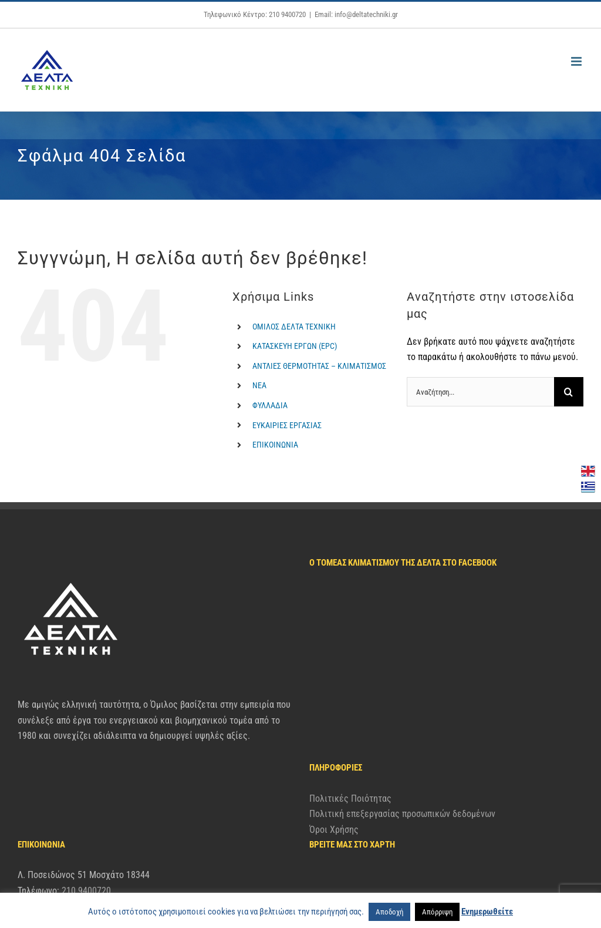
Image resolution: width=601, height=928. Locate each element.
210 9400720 (86, 819)
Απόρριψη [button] (437, 911)
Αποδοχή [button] (389, 911)
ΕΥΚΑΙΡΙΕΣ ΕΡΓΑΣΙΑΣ (287, 425)
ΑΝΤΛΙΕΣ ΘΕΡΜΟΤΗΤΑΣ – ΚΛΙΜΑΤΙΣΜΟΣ (319, 366)
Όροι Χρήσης (334, 699)
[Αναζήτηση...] (480, 391)
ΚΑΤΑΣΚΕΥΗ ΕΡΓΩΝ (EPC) (294, 346)
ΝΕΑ (259, 385)
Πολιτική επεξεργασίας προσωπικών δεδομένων (402, 683)
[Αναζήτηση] (568, 391)
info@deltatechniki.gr (83, 834)
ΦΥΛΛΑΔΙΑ (270, 405)
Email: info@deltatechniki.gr (356, 14)
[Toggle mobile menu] (577, 61)
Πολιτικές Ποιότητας (350, 668)
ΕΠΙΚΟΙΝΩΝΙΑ (275, 444)
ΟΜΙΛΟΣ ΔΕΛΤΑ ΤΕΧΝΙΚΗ (294, 326)
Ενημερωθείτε (487, 911)
